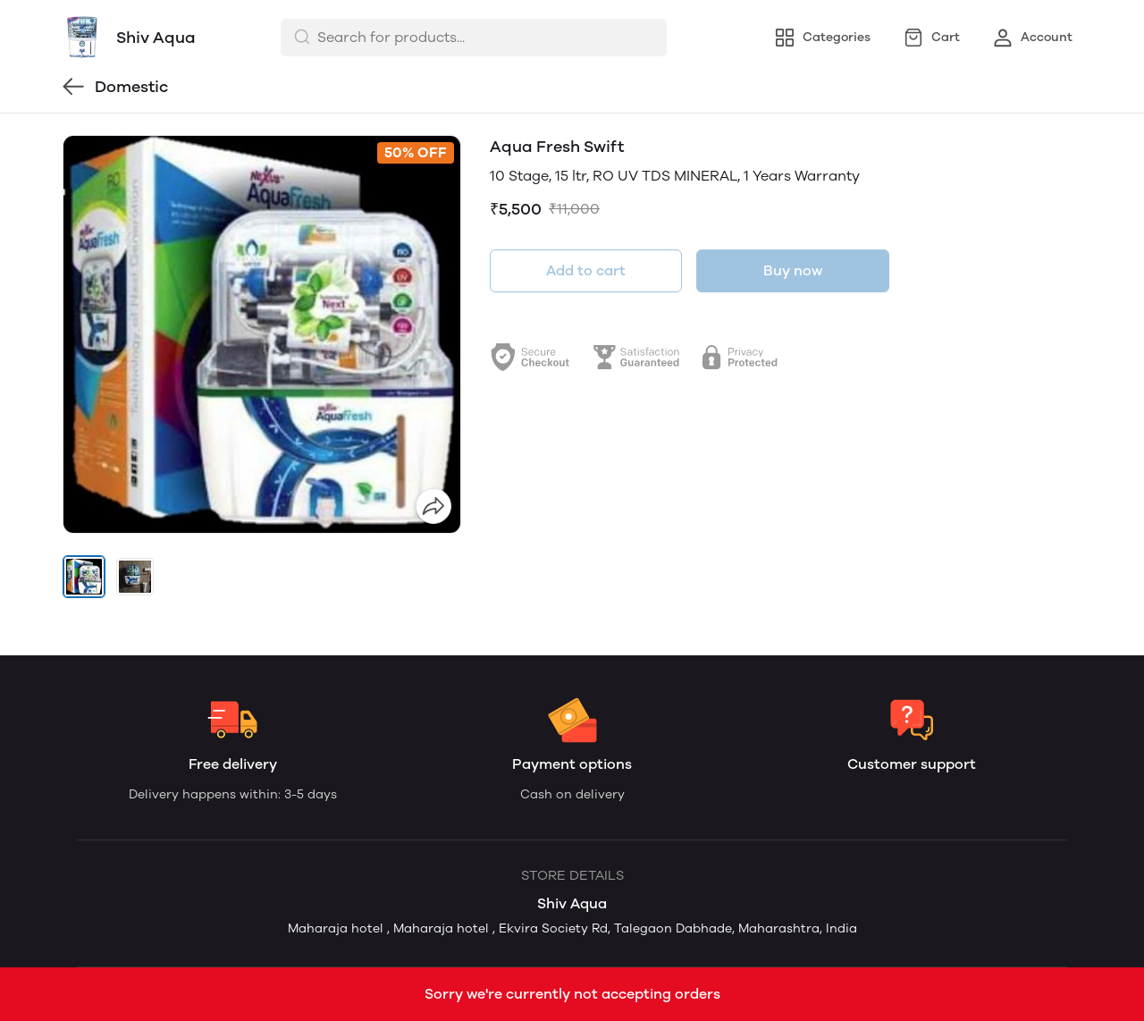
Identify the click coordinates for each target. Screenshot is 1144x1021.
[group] (261, 334)
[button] (84, 576)
